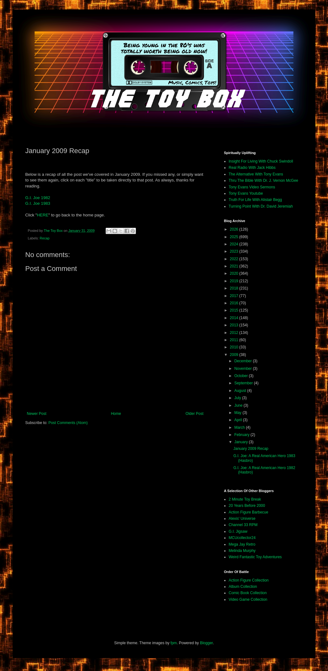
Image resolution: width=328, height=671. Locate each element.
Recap (45, 238)
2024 (234, 244)
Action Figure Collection (249, 580)
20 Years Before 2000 (247, 505)
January (241, 442)
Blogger (206, 643)
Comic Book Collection (248, 593)
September (244, 383)
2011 (234, 340)
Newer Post (36, 413)
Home (116, 413)
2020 (234, 273)
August (240, 390)
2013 (234, 325)
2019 (234, 281)
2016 (234, 303)
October (241, 376)
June (238, 405)
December (243, 361)
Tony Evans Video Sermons (252, 187)
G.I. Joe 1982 (37, 197)
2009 (234, 355)
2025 (234, 237)
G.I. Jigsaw (238, 531)
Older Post (194, 413)
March (240, 427)
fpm (174, 643)
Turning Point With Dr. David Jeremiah (261, 206)
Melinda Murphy (242, 550)
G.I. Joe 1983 (37, 203)
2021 (234, 266)
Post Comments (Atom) (68, 423)
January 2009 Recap (250, 448)
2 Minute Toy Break (245, 499)
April (238, 420)
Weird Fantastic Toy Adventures (255, 557)
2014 (234, 318)
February (242, 435)
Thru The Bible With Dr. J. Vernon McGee (263, 180)
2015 (234, 310)
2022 (234, 259)
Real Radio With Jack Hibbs (252, 167)
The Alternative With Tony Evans (256, 174)
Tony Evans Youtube (246, 193)
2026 (234, 229)
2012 (234, 332)
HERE (43, 215)
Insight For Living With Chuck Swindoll (261, 161)
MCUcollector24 (242, 538)
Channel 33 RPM (243, 525)
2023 (234, 251)
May (238, 412)
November (243, 368)
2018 (234, 288)
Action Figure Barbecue (248, 512)
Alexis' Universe (242, 518)
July (238, 398)
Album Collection (243, 586)
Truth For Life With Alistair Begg (255, 200)
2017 (234, 296)
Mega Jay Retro (242, 544)
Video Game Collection (248, 599)
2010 (234, 347)
